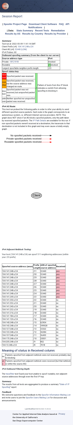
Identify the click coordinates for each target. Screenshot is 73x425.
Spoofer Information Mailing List (56, 395)
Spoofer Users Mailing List (38, 397)
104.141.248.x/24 (25, 46)
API (67, 24)
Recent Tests (42, 30)
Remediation (58, 30)
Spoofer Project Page (15, 24)
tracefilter (10, 374)
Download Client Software (43, 24)
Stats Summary (25, 30)
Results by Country (32, 33)
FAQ (61, 24)
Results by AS (12, 33)
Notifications (35, 27)
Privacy (62, 414)
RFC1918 (14, 62)
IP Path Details (39, 120)
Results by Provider (55, 33)
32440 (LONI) (21, 49)
